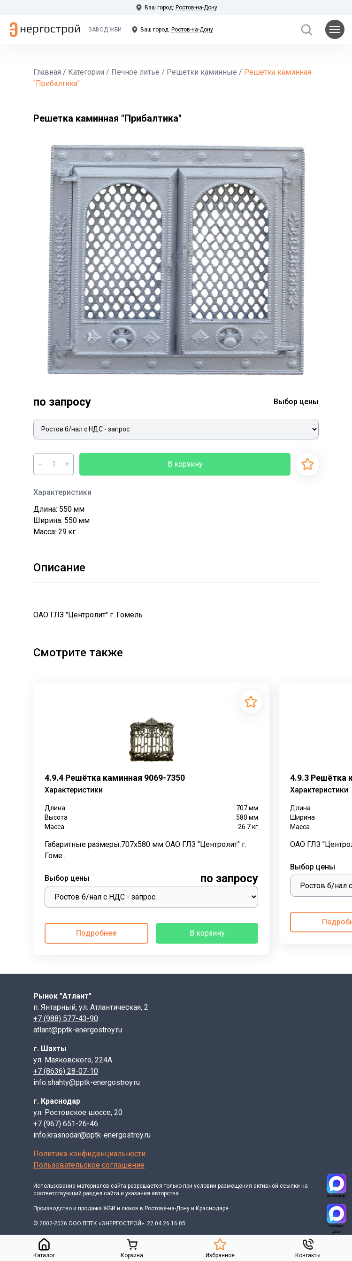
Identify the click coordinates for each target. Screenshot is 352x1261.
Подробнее (96, 933)
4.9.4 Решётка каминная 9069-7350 (115, 778)
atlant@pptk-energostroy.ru (77, 1029)
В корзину (185, 464)
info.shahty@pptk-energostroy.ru (86, 1082)
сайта (118, 1186)
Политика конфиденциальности (89, 1153)
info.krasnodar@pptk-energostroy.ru (92, 1134)
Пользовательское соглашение (89, 1165)
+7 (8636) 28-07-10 (65, 1071)
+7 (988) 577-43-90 (65, 1018)
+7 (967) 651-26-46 (65, 1123)
